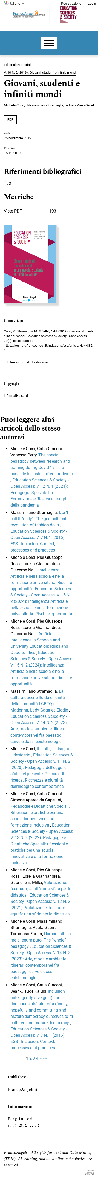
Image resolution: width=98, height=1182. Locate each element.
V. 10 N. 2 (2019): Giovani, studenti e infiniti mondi (40, 72)
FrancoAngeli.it (22, 1089)
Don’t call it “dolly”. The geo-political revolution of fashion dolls (39, 518)
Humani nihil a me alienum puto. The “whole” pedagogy (40, 940)
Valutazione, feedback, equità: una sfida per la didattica (40, 889)
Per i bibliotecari (23, 1126)
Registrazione (71, 3)
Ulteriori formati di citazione (27, 362)
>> (45, 1058)
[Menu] (49, 43)
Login (92, 3)
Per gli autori (20, 1119)
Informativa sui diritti (18, 396)
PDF (10, 120)
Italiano (17, 3)
